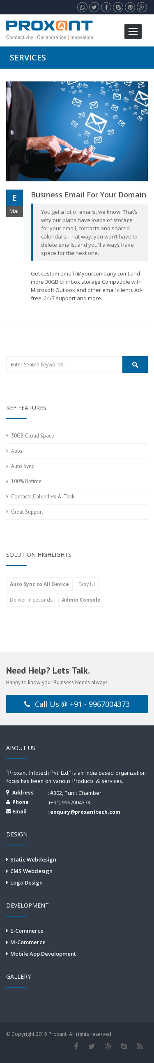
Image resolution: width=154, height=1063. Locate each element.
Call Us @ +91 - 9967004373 (77, 704)
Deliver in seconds (31, 599)
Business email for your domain (88, 194)
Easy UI (86, 584)
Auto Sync (22, 466)
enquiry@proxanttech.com (85, 811)
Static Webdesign (33, 859)
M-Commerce (28, 942)
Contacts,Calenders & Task (42, 496)
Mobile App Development (43, 953)
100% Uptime (26, 481)
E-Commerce (27, 930)
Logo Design (26, 882)
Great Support (27, 511)
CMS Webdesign (31, 871)
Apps (17, 450)
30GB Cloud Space (32, 435)
